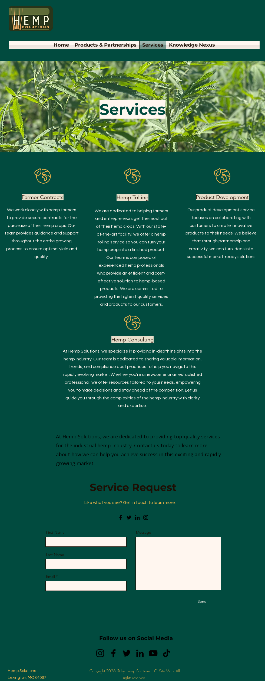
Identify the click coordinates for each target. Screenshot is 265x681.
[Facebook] (120, 517)
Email (50, 576)
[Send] (202, 602)
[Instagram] (146, 517)
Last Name (55, 554)
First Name (55, 532)
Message (143, 532)
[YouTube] (153, 653)
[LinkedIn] (137, 517)
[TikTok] (166, 653)
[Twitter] (129, 517)
